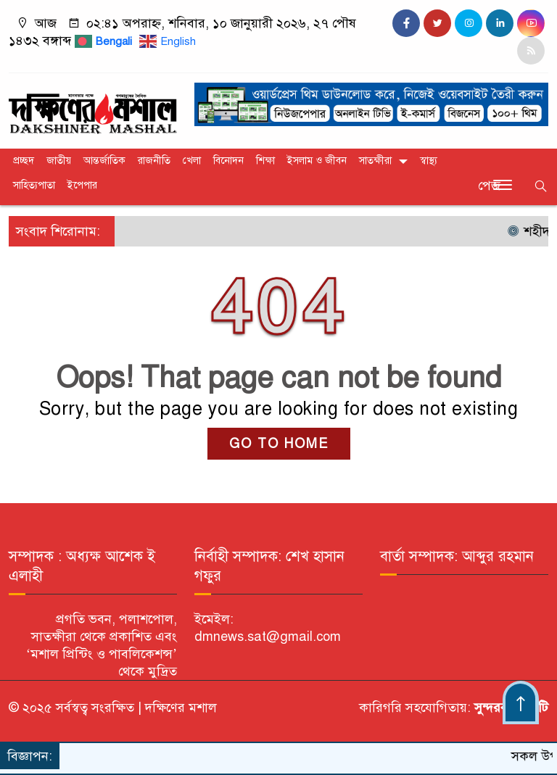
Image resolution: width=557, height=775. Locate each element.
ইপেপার (82, 185)
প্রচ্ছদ (23, 160)
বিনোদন (228, 160)
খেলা (192, 160)
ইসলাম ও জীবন (317, 160)
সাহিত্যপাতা (34, 185)
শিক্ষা (265, 160)
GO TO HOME (279, 444)
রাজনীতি (154, 160)
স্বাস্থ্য (428, 160)
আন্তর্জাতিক (104, 160)
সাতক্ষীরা (375, 160)
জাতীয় (58, 160)
